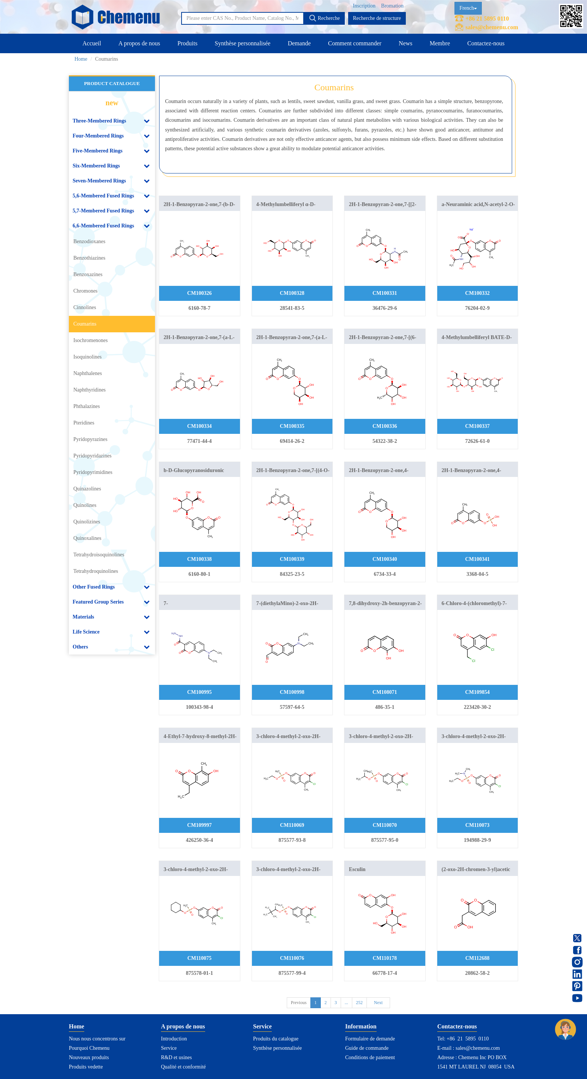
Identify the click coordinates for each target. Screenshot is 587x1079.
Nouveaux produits (89, 1057)
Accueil (91, 43)
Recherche (324, 18)
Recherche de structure (377, 18)
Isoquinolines (87, 357)
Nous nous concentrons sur (97, 1039)
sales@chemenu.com (491, 27)
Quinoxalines (87, 538)
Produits (187, 43)
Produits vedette (86, 1067)
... (346, 1002)
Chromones (85, 291)
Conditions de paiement (370, 1057)
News (405, 43)
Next (378, 1002)
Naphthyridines (89, 390)
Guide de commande (367, 1048)
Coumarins (84, 324)
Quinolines (84, 505)
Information (361, 1026)
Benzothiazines (89, 258)
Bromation (392, 6)
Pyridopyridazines (92, 456)
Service (169, 1048)
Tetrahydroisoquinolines (98, 554)
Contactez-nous (486, 43)
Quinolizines (86, 522)
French (468, 8)
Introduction (174, 1039)
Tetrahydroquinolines (95, 571)
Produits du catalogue (275, 1039)
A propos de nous (139, 43)
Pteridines (83, 423)
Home (80, 59)
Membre (440, 43)
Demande (299, 43)
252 (359, 1002)
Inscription (364, 6)
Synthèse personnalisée (243, 43)
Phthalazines (86, 406)
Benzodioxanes (89, 241)
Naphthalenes (87, 373)
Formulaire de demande (370, 1039)
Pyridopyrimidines (92, 472)
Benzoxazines (88, 274)
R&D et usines (176, 1057)
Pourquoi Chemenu (89, 1048)
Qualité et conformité (183, 1067)
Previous (299, 1002)
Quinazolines (87, 489)
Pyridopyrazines (90, 439)
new (112, 103)
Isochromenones (90, 340)
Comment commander (354, 43)
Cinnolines (84, 307)
